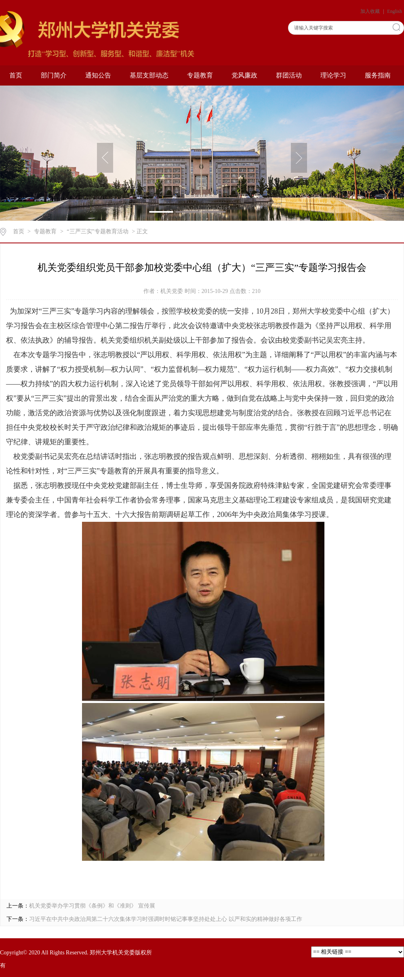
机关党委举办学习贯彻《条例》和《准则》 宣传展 (92, 906)
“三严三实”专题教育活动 (97, 231)
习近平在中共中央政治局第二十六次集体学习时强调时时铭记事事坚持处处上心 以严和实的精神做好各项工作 (165, 919)
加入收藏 (370, 11)
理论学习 (333, 75)
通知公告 (98, 75)
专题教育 (200, 75)
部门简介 (54, 75)
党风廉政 (244, 75)
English (394, 11)
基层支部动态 (149, 75)
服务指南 (378, 75)
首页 (15, 75)
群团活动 (289, 75)
